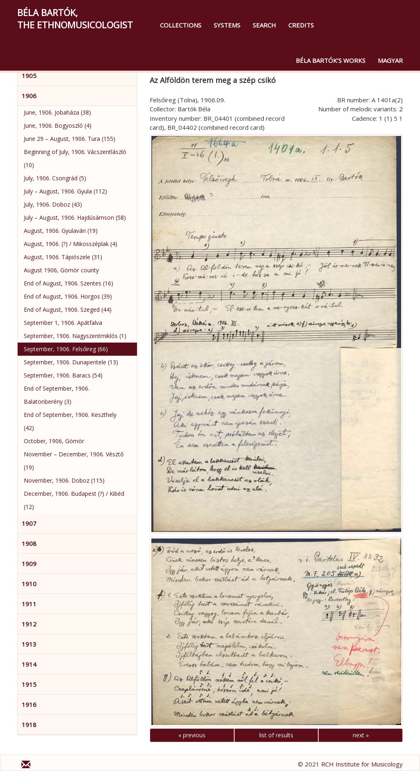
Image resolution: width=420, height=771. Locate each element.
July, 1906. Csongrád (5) (55, 178)
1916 (29, 704)
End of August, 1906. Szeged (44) (68, 309)
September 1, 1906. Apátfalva (63, 323)
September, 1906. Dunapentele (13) (71, 362)
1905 (29, 75)
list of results (276, 735)
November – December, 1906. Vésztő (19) (73, 460)
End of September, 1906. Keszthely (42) (70, 421)
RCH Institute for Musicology (362, 764)
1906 (29, 96)
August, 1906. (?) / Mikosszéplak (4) (70, 244)
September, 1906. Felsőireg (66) (66, 349)
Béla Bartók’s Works (330, 60)
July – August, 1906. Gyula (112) (65, 191)
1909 (29, 563)
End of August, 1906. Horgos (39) (68, 296)
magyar (390, 60)
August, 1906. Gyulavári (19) (61, 231)
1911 (29, 604)
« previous (191, 735)
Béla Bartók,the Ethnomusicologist (75, 18)
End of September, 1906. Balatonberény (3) (56, 394)
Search (264, 25)
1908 (29, 543)
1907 (29, 523)
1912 (29, 624)
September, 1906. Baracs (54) (63, 375)
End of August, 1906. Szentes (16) (68, 283)
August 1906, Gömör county (61, 270)
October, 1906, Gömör (54, 441)
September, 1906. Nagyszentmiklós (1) (75, 336)
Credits (301, 25)
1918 (29, 724)
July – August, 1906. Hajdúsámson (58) (75, 217)
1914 (29, 664)
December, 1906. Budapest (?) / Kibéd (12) (74, 500)
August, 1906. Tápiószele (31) (63, 257)
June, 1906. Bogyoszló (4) (57, 125)
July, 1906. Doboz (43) (53, 204)
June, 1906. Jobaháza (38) (57, 112)
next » (361, 735)
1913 (29, 644)
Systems (227, 25)
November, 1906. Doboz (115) (64, 480)
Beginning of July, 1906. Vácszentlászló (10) (75, 158)
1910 (29, 584)
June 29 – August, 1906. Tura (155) (69, 139)
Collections (180, 25)
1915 (29, 684)
